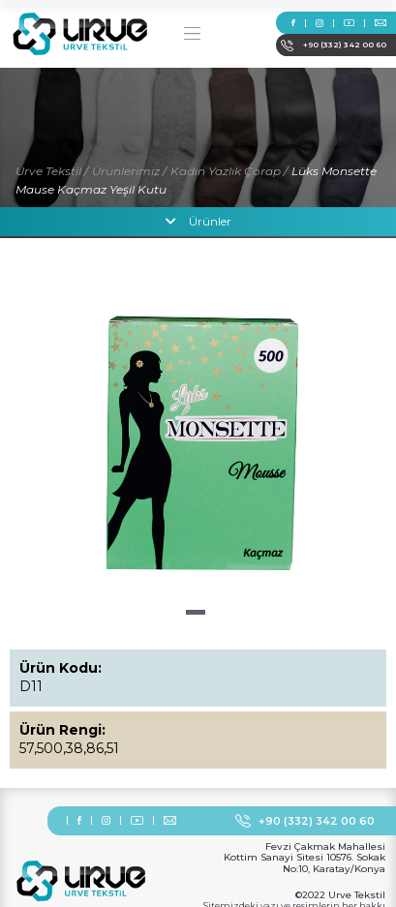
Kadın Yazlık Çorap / (229, 171)
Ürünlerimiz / (129, 171)
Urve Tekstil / (51, 171)
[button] (195, 612)
